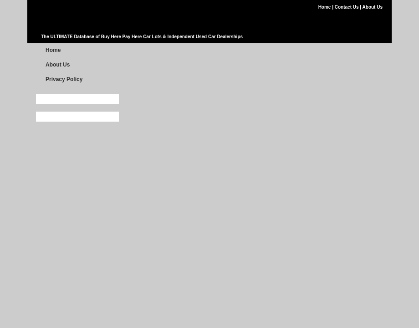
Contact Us (347, 7)
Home (325, 7)
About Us (373, 7)
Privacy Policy (64, 79)
